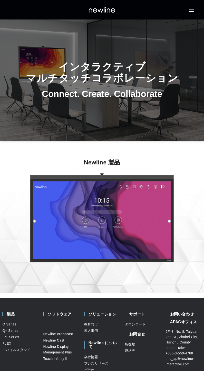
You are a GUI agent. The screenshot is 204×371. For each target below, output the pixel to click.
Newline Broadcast (58, 334)
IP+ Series (10, 337)
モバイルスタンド (16, 350)
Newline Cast (53, 340)
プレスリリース (96, 363)
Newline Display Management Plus (57, 349)
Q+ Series (10, 331)
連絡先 (130, 350)
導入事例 (91, 331)
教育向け (91, 324)
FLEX (6, 343)
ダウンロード (135, 324)
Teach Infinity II (55, 359)
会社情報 (91, 357)
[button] (4, 220)
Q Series (9, 324)
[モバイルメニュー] (191, 10)
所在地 (130, 344)
